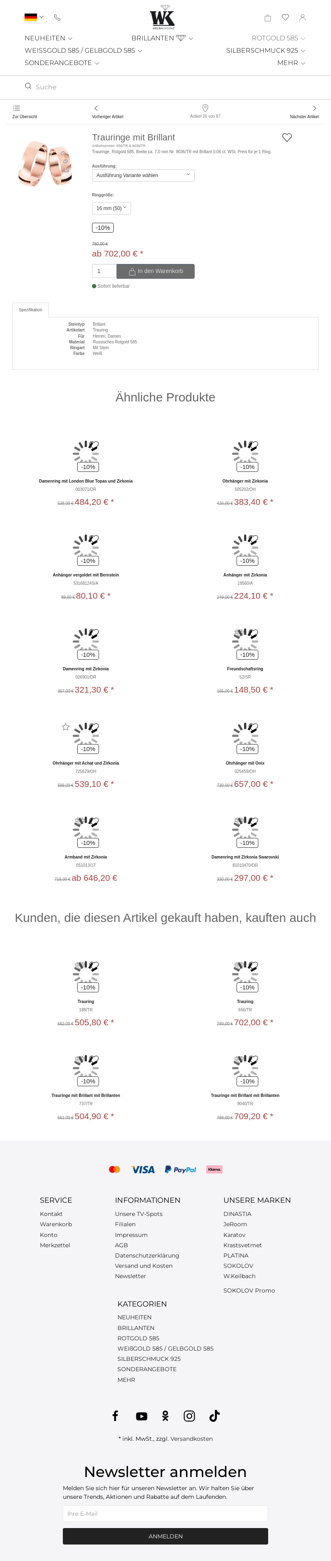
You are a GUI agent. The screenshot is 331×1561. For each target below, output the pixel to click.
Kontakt (51, 1214)
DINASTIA (237, 1214)
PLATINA (235, 1255)
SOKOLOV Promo (249, 1290)
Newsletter (130, 1276)
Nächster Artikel (304, 116)
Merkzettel (55, 1245)
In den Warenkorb (156, 272)
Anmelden (166, 1536)
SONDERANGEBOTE (62, 63)
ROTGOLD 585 (279, 38)
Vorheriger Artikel (107, 116)
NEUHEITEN (49, 38)
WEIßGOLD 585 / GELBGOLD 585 (165, 1348)
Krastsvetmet (242, 1245)
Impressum (131, 1235)
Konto (48, 1235)
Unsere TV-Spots (139, 1214)
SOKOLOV (238, 1265)
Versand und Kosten (143, 1265)
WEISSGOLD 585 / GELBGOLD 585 (84, 50)
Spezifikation (30, 310)
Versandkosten (191, 1438)
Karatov (234, 1235)
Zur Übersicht (24, 116)
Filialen (125, 1224)
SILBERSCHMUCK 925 (266, 50)
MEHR (291, 63)
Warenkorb (56, 1224)
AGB (121, 1245)
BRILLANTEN (162, 38)
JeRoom (235, 1224)
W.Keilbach (239, 1276)
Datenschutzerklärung (147, 1255)
